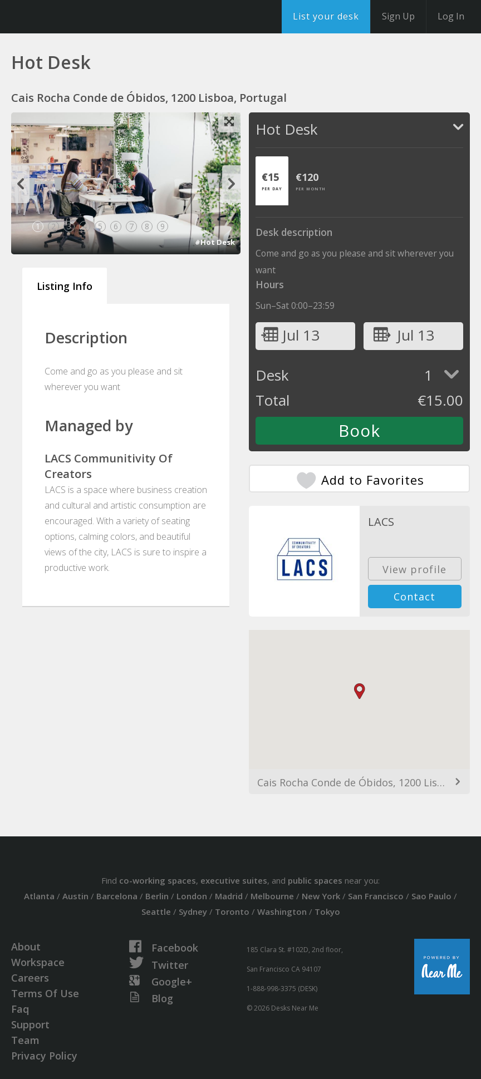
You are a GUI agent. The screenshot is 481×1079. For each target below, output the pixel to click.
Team (25, 1040)
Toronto (232, 911)
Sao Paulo (431, 895)
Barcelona (117, 895)
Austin (75, 895)
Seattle (156, 911)
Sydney (193, 911)
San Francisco (376, 895)
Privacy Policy (44, 1055)
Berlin (157, 895)
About (26, 946)
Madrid (229, 895)
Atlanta (39, 895)
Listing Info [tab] (64, 286)
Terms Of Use (45, 993)
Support (30, 1024)
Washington (282, 911)
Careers (30, 977)
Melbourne (272, 895)
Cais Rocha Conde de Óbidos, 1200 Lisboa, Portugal (359, 782)
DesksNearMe (77, 16)
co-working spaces (157, 880)
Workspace (38, 962)
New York (321, 895)
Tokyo (327, 911)
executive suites (233, 880)
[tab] (272, 180)
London (191, 895)
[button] (359, 691)
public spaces (315, 880)
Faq (20, 1009)
